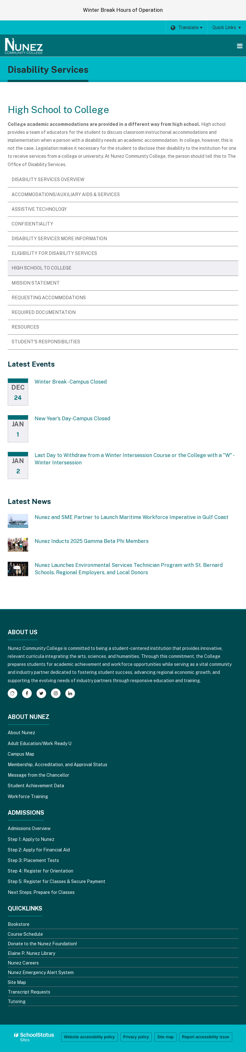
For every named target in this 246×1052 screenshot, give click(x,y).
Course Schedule (25, 934)
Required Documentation (44, 312)
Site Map (17, 982)
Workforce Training (28, 796)
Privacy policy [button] (136, 1037)
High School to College (41, 268)
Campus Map (21, 754)
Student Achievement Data (36, 785)
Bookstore (18, 924)
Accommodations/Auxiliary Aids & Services (66, 194)
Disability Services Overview (48, 179)
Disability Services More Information (59, 238)
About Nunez (21, 732)
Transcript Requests (29, 992)
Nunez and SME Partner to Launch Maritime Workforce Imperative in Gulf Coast (131, 517)
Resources (25, 327)
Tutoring (17, 1001)
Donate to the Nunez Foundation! (42, 943)
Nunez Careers (23, 962)
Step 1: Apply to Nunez (31, 839)
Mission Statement (36, 283)
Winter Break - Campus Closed (71, 382)
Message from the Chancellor (38, 775)
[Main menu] (239, 45)
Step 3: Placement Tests (33, 860)
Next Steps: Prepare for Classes (41, 892)
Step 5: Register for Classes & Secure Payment (56, 881)
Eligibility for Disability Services (54, 253)
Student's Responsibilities (46, 341)
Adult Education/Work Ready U (39, 743)
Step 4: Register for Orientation (40, 870)
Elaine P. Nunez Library (31, 953)
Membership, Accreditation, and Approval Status (57, 764)
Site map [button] (165, 1037)
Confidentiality (32, 223)
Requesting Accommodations (49, 297)
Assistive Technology (39, 209)
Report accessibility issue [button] (205, 1037)
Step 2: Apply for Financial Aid (39, 849)
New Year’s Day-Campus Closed (72, 418)
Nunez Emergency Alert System (41, 972)
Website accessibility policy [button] (89, 1037)
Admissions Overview (29, 828)
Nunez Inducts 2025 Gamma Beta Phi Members (92, 541)
